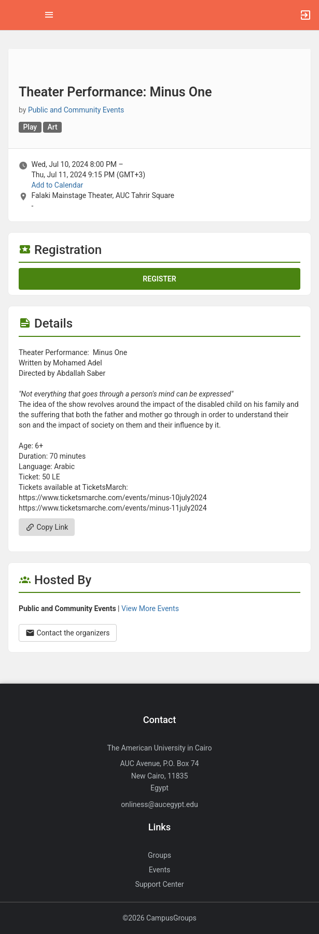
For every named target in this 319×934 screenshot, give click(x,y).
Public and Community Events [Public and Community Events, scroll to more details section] (76, 110)
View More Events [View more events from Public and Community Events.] (150, 608)
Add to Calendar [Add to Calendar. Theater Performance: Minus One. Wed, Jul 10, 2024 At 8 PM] (57, 185)
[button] (13, 15)
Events (159, 870)
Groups (159, 855)
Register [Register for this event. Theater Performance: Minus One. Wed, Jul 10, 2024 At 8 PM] (159, 279)
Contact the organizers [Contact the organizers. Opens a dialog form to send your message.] (67, 633)
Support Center (159, 884)
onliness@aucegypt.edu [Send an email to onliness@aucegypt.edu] (159, 804)
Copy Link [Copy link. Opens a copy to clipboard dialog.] (46, 527)
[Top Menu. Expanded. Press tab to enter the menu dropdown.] (49, 15)
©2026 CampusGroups (159, 918)
